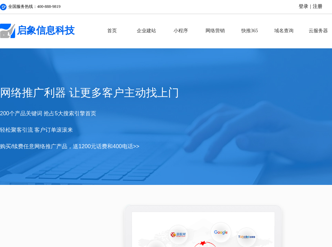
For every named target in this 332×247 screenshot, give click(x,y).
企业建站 (146, 30)
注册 (317, 6)
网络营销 (215, 30)
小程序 (181, 30)
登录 (303, 6)
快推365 (249, 30)
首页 (112, 30)
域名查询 (284, 30)
